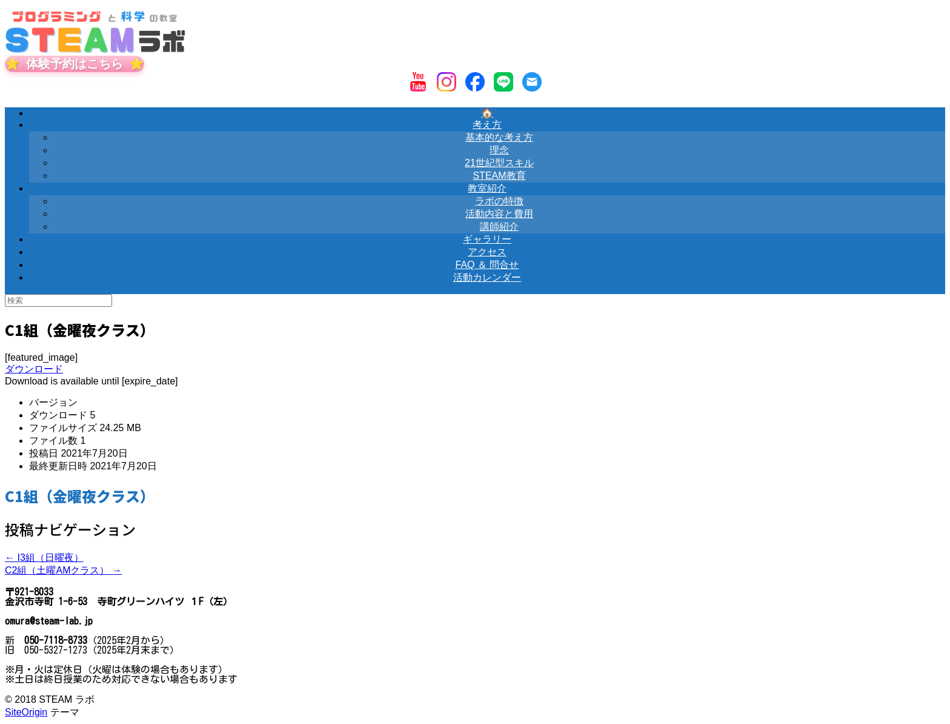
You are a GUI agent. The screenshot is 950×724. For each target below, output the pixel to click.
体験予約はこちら (74, 63)
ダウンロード (34, 369)
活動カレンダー (487, 277)
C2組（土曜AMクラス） (63, 570)
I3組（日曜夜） (44, 557)
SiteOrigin (26, 712)
